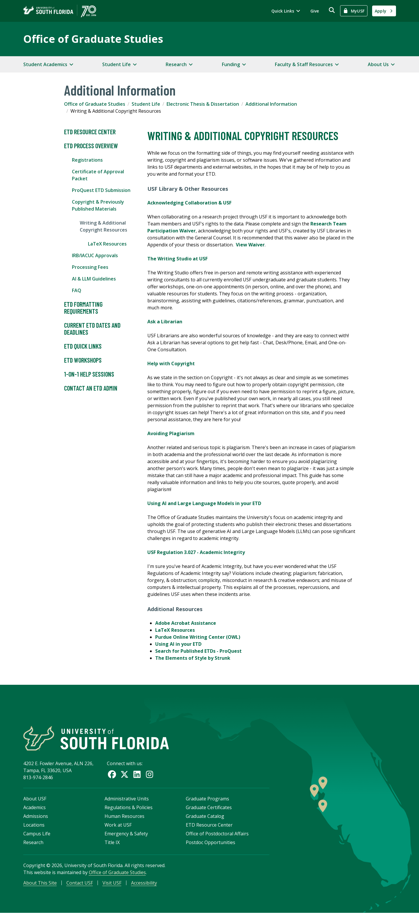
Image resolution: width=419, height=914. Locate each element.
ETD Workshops (83, 360)
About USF (34, 799)
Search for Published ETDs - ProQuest (198, 651)
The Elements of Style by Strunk (192, 658)
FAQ (76, 290)
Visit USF (111, 884)
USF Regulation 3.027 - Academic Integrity (196, 552)
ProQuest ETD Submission (101, 190)
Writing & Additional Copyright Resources (103, 226)
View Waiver (250, 244)
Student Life (146, 104)
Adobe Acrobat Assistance (185, 623)
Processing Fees (90, 267)
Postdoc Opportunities (210, 843)
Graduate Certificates (209, 808)
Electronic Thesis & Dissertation (203, 104)
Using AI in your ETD (178, 644)
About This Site (40, 884)
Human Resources (124, 817)
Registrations (87, 160)
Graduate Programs (207, 799)
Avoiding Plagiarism (171, 433)
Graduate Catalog (205, 817)
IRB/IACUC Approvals (95, 255)
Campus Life (36, 834)
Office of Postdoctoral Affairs (217, 834)
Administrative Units (127, 799)
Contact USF (79, 884)
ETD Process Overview (91, 145)
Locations (34, 826)
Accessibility (144, 884)
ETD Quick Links (83, 346)
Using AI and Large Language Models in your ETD (204, 503)
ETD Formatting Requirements (83, 308)
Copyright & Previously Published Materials (98, 205)
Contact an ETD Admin (90, 388)
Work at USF (118, 826)
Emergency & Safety (126, 834)
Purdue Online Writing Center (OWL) (197, 637)
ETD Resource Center (90, 131)
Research (33, 843)
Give (314, 11)
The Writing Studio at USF (177, 258)
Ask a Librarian (164, 321)
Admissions (35, 817)
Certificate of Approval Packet (98, 175)
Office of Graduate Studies (93, 39)
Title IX (112, 843)
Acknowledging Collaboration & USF (189, 203)
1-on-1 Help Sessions (89, 374)
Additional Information (271, 104)
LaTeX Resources (107, 244)
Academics (34, 808)
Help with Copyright (171, 363)
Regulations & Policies (129, 808)
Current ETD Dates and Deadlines (92, 329)
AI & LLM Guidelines (94, 279)
